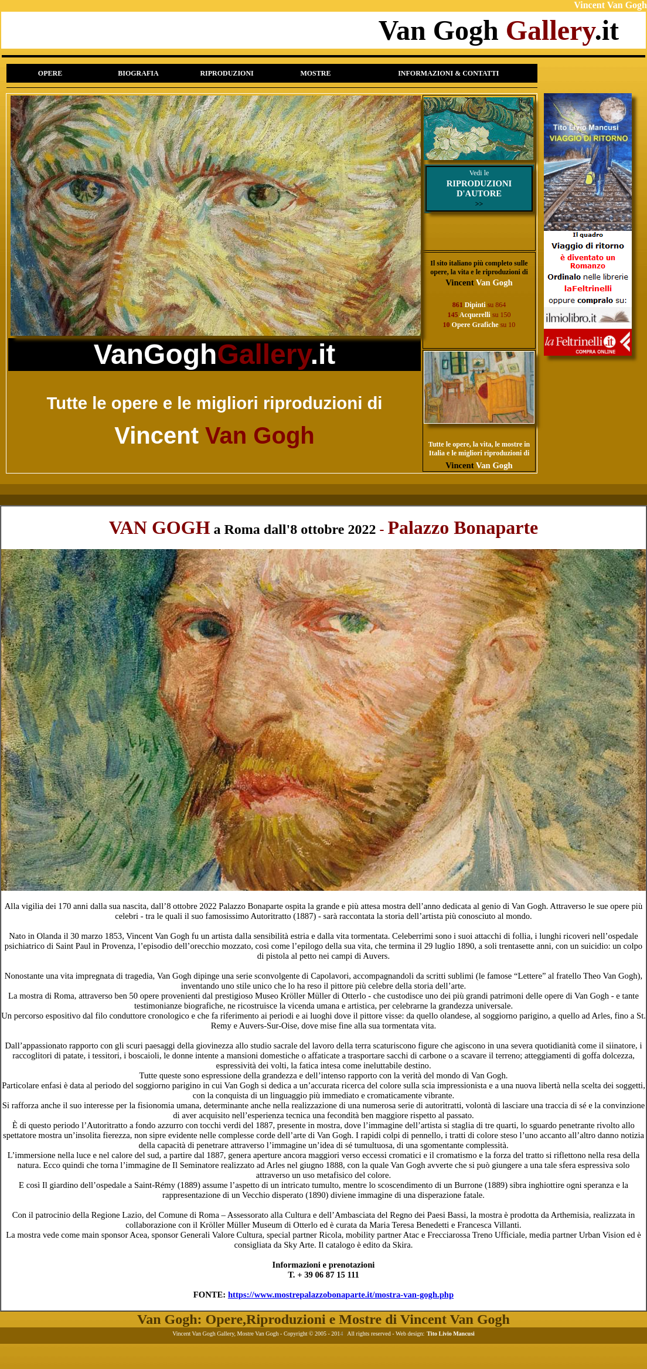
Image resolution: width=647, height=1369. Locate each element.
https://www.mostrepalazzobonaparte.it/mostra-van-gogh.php (341, 1294)
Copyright (296, 1333)
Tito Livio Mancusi (451, 1333)
